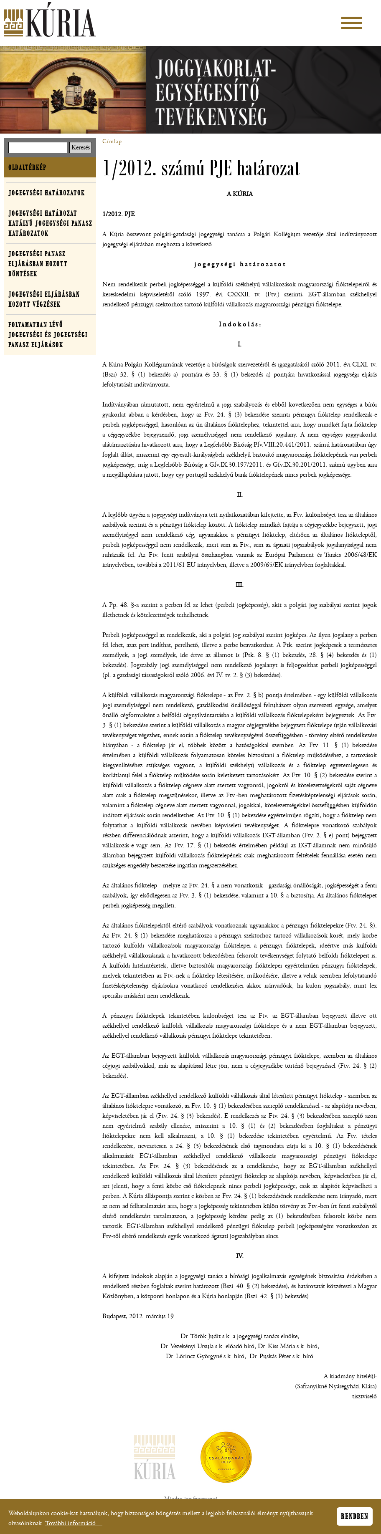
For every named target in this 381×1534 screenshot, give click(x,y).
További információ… (73, 1526)
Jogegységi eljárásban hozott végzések (44, 299)
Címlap (112, 141)
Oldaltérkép (27, 167)
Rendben (354, 1519)
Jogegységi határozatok (46, 192)
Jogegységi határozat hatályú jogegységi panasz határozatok (50, 223)
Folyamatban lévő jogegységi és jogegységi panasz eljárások (48, 334)
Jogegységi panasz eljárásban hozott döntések (38, 263)
